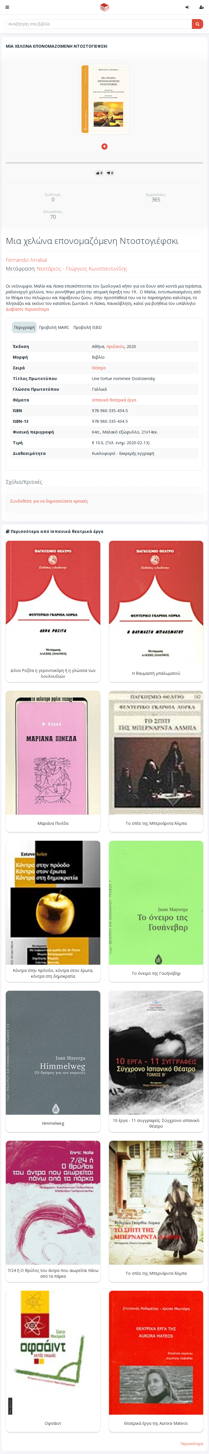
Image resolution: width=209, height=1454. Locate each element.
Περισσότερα (192, 1443)
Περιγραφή (24, 327)
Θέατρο (99, 368)
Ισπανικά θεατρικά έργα (114, 400)
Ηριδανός (115, 346)
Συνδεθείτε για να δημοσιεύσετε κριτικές (49, 501)
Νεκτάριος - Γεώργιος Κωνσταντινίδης (82, 268)
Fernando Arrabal (26, 259)
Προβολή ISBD (87, 327)
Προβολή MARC (54, 327)
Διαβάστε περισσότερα (27, 309)
